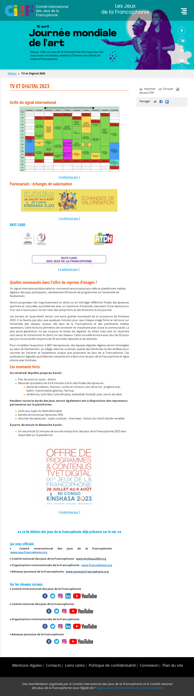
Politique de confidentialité (112, 665)
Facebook (182, 30)
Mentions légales (27, 665)
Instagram (182, 70)
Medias (12, 73)
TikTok (182, 50)
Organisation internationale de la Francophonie (128, 688)
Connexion (149, 665)
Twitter (182, 40)
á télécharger (69, 177)
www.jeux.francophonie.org (28, 552)
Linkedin (182, 80)
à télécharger (69, 218)
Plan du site (172, 665)
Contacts (53, 665)
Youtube (182, 60)
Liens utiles (75, 665)
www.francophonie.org (96, 565)
